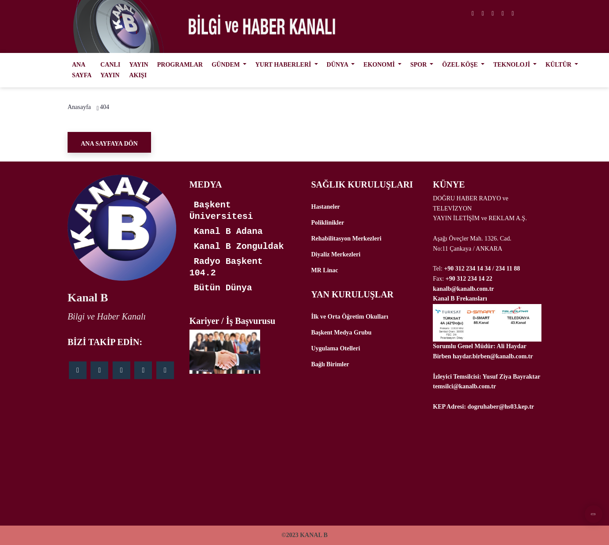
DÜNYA (338, 64)
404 (104, 107)
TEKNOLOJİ (512, 64)
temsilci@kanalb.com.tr (464, 386)
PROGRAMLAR (180, 64)
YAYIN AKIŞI (138, 70)
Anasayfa (79, 107)
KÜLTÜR (559, 64)
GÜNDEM (226, 64)
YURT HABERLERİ (284, 64)
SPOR (419, 64)
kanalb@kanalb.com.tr (463, 289)
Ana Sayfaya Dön (109, 143)
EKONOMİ (379, 64)
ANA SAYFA (81, 70)
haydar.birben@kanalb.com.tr (493, 356)
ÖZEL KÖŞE (460, 64)
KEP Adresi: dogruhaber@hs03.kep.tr (483, 406)
